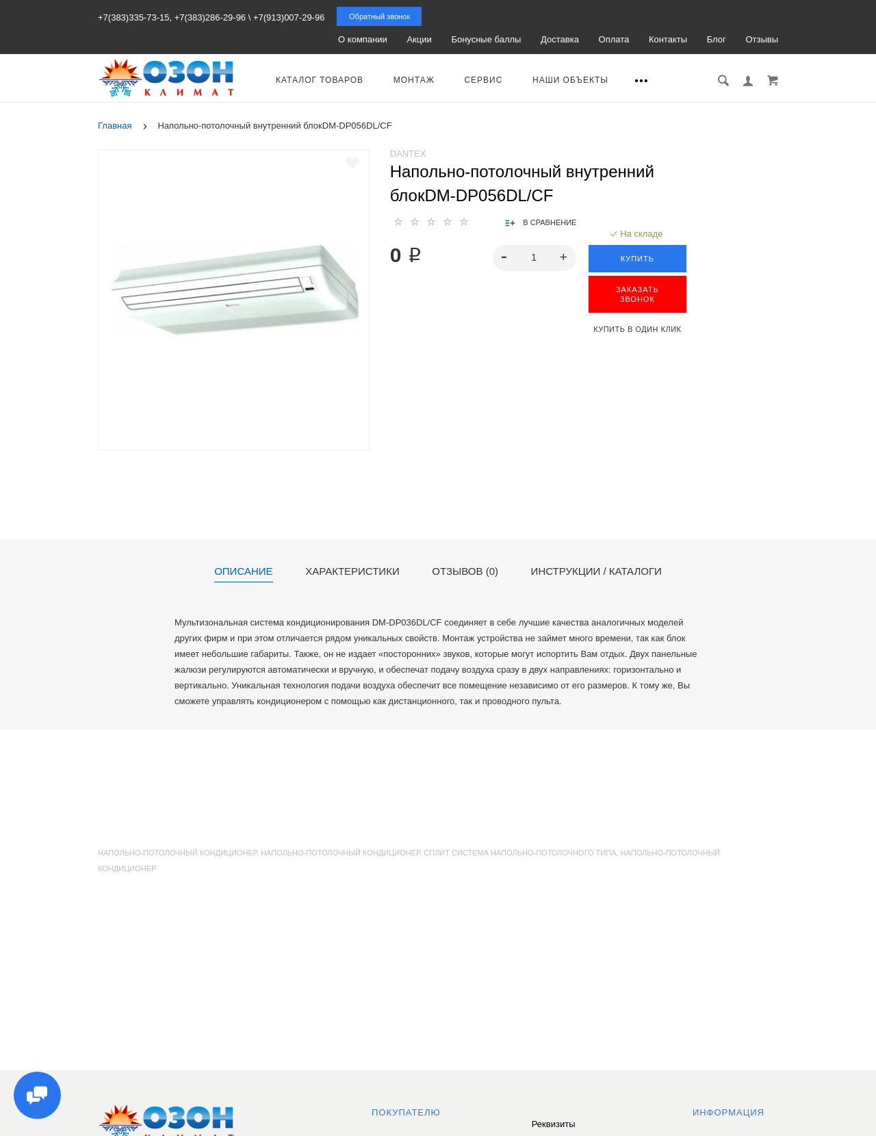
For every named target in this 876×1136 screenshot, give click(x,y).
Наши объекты (570, 80)
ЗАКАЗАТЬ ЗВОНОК (637, 294)
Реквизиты (554, 1124)
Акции (419, 39)
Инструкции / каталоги (596, 571)
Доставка (560, 39)
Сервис (483, 80)
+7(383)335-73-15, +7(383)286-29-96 (172, 17)
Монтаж (414, 80)
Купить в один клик (637, 329)
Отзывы (761, 39)
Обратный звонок (379, 16)
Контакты (668, 39)
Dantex (408, 154)
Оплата (614, 39)
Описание (243, 571)
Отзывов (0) (465, 571)
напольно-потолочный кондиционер (340, 853)
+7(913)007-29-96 (288, 17)
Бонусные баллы (486, 39)
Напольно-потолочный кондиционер (177, 853)
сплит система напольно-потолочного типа (520, 853)
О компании (362, 39)
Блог (716, 39)
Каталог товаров (319, 80)
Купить (637, 259)
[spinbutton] (534, 258)
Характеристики (352, 571)
